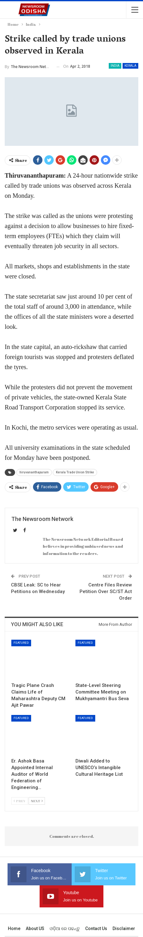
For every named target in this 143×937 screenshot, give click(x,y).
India (115, 65)
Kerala (130, 65)
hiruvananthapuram (34, 472)
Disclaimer (124, 928)
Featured (21, 642)
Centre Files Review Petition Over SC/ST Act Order (106, 591)
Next (37, 800)
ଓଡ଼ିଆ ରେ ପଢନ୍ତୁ (65, 928)
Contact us (96, 928)
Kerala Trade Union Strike (75, 472)
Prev (20, 800)
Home (14, 928)
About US (35, 928)
